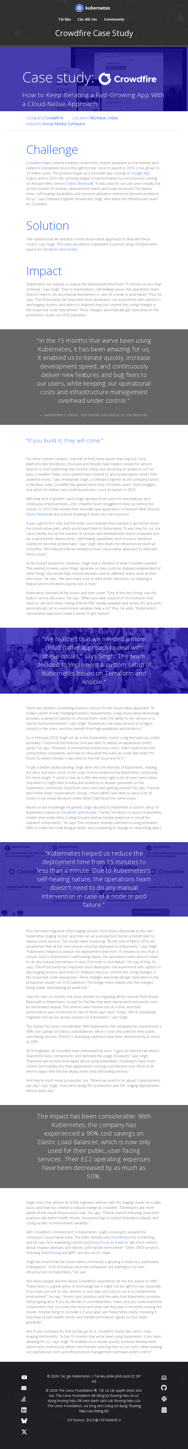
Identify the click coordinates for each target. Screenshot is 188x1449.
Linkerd (76, 1242)
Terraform (50, 249)
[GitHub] (164, 1388)
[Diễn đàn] (23, 1388)
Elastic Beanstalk (80, 183)
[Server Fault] (23, 1399)
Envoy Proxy (100, 1242)
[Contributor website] (164, 1377)
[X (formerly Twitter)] (24, 1432)
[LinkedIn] (23, 1410)
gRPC (73, 1252)
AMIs (30, 827)
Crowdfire (33, 162)
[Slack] (164, 1399)
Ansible (71, 249)
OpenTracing (51, 1252)
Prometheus (121, 1237)
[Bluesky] (24, 1421)
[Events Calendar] (164, 1410)
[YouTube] (24, 1377)
